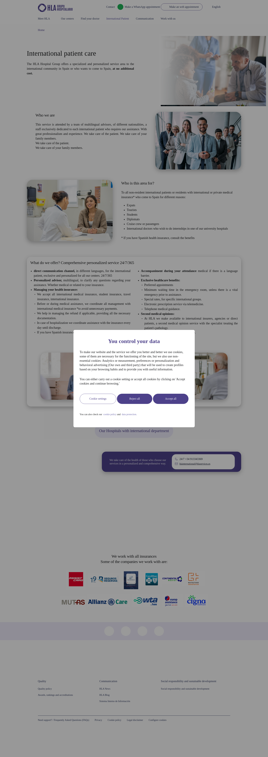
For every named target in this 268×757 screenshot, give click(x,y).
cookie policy (117, 418)
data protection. (142, 418)
